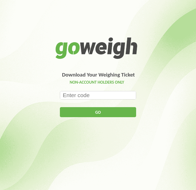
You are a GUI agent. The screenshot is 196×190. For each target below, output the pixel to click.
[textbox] (98, 95)
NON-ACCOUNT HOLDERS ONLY (97, 82)
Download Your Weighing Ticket (98, 74)
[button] (98, 112)
